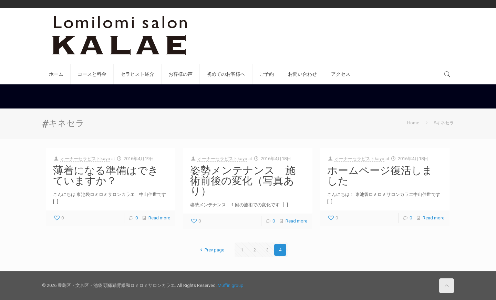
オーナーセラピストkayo (85, 158)
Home (413, 122)
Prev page (211, 249)
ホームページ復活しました (380, 175)
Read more (159, 217)
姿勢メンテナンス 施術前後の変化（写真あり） (243, 180)
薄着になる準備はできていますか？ (105, 175)
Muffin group (231, 285)
